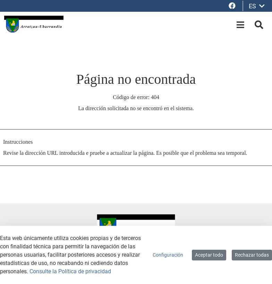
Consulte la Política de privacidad (70, 271)
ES (257, 6)
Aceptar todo (209, 255)
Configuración (168, 255)
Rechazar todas (252, 255)
